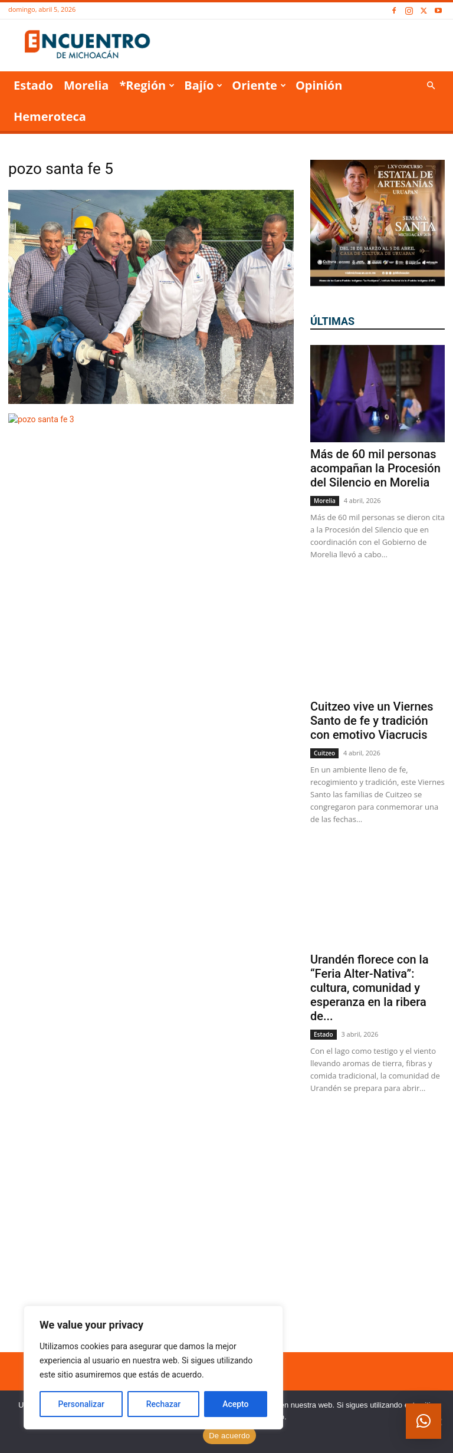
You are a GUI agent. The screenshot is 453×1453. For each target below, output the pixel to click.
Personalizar (81, 1404)
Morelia (86, 85)
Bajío (203, 85)
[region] (153, 1367)
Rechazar (163, 1404)
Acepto (235, 1404)
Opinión (319, 85)
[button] (430, 85)
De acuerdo (229, 1435)
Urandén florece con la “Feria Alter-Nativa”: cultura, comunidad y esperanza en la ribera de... (369, 987)
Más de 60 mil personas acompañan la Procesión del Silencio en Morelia (375, 468)
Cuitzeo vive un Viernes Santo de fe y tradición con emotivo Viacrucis (372, 720)
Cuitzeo (324, 753)
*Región (147, 85)
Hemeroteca (50, 116)
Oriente (259, 85)
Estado (33, 85)
